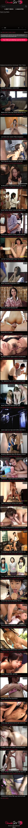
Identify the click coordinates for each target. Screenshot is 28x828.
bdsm (10, 187)
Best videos (9, 9)
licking (10, 32)
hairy (15, 236)
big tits (11, 163)
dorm (20, 90)
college (10, 114)
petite (22, 114)
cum (17, 187)
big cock (7, 163)
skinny (14, 32)
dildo (10, 578)
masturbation (8, 212)
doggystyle (20, 334)
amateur (4, 407)
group (18, 383)
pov (23, 236)
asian (3, 32)
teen (21, 212)
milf (20, 358)
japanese (18, 114)
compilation (15, 90)
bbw (9, 602)
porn (7, 700)
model (18, 578)
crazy (11, 529)
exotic (22, 480)
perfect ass (24, 651)
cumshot (21, 187)
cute (14, 114)
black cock (19, 163)
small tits (19, 456)
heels (19, 651)
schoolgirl (23, 627)
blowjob (10, 90)
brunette (11, 236)
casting (11, 309)
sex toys (22, 309)
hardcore (22, 383)
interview (20, 505)
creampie (13, 187)
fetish (14, 383)
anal (8, 480)
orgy (20, 407)
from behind (16, 529)
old (23, 90)
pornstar (10, 700)
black (15, 163)
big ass (14, 480)
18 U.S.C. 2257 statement (14, 825)
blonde (7, 236)
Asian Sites (20, 9)
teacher (17, 212)
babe (7, 32)
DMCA (14, 827)
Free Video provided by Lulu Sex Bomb (14, 40)
